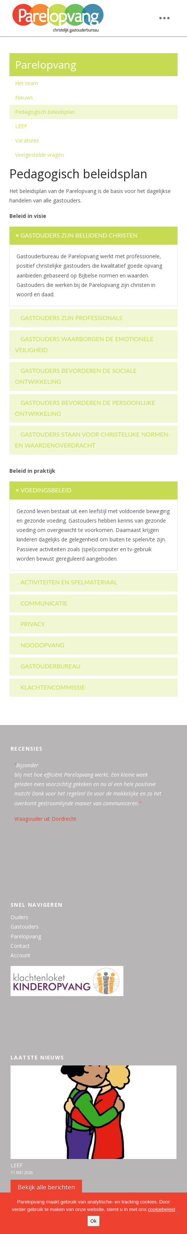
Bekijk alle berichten (46, 1187)
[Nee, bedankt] (177, 1213)
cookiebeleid (161, 1209)
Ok (93, 1220)
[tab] (93, 236)
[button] (164, 18)
